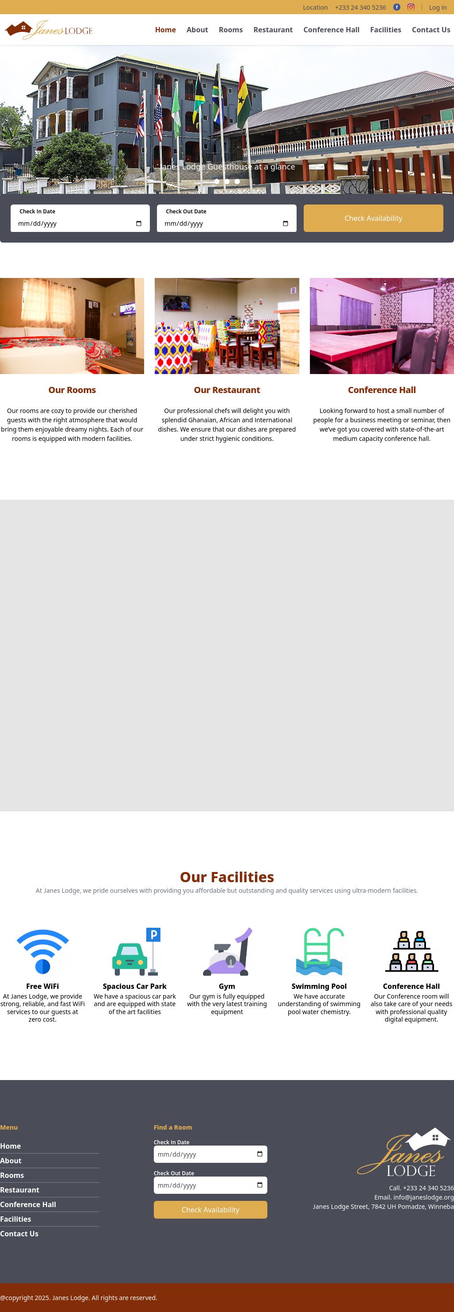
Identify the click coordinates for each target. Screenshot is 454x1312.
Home (165, 30)
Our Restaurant (227, 390)
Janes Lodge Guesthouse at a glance (227, 166)
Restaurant (273, 30)
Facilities (385, 30)
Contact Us (431, 30)
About (197, 30)
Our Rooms (72, 390)
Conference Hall (331, 30)
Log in (438, 7)
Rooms (231, 30)
